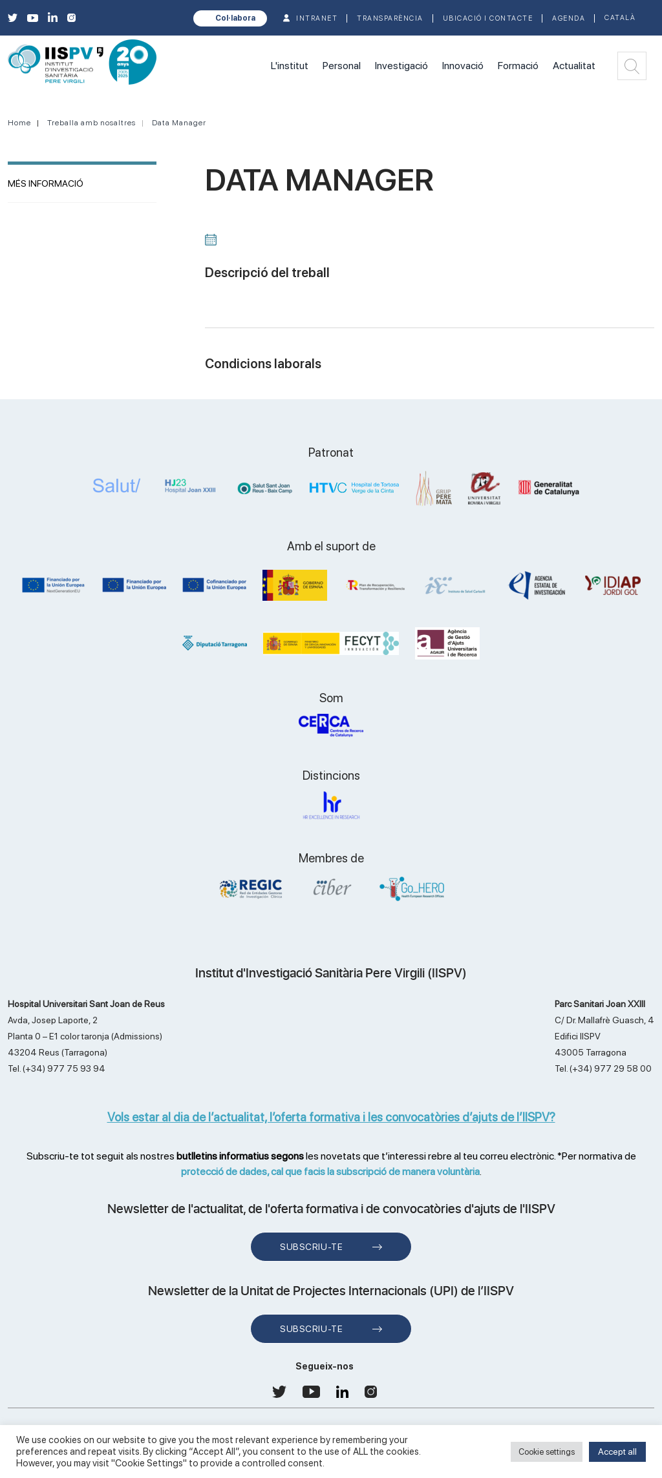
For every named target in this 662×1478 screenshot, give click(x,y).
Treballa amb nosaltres (91, 122)
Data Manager (179, 122)
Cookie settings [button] (546, 1452)
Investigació (401, 65)
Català (619, 18)
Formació (518, 65)
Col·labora (235, 18)
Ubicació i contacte (488, 18)
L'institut (289, 65)
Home (19, 122)
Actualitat (574, 65)
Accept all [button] (617, 1451)
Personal (342, 65)
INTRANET (316, 18)
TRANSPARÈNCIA (390, 18)
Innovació (463, 65)
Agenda (568, 18)
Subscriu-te (311, 1247)
